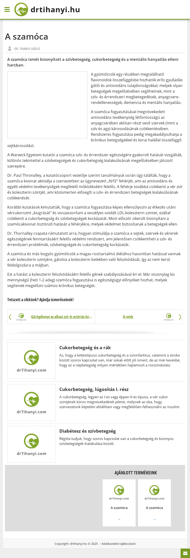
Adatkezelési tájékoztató (118, 544)
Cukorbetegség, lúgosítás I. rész (94, 389)
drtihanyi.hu (78, 544)
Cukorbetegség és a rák (85, 347)
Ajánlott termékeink (136, 472)
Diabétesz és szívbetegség (87, 431)
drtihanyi (47, 9)
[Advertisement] (47, 105)
